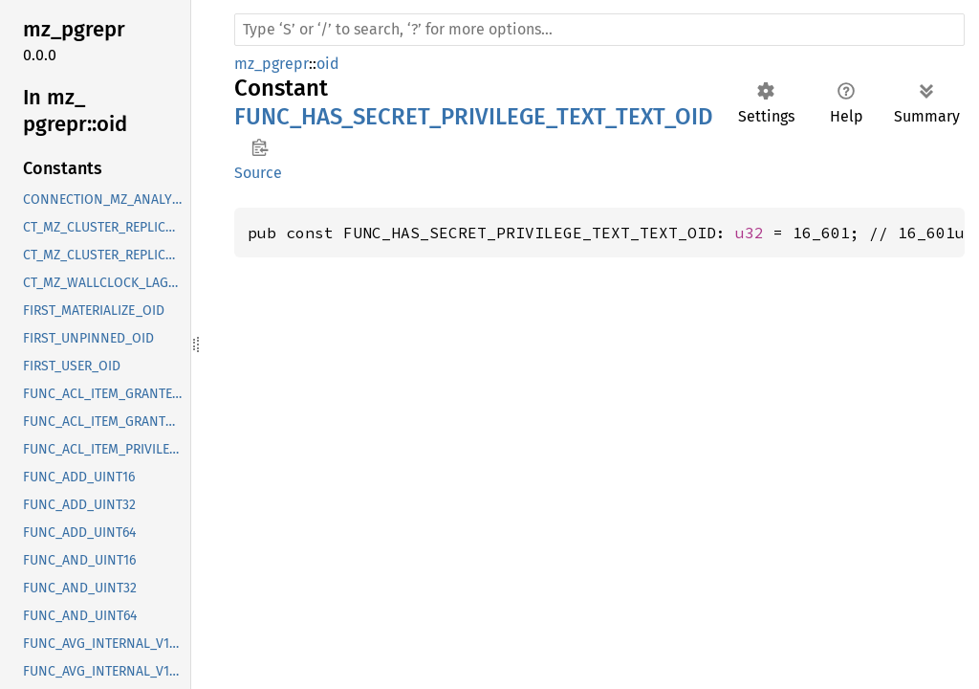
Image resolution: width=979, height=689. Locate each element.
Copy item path (259, 147)
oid (327, 64)
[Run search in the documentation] (599, 29)
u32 (749, 232)
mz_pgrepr (271, 64)
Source (258, 173)
